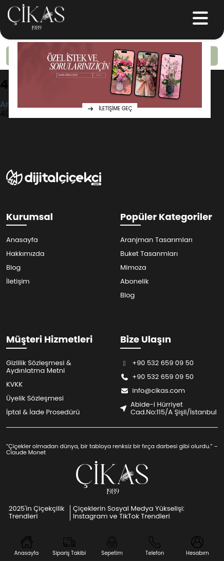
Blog (13, 267)
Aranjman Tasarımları (156, 240)
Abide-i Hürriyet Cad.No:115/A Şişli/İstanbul (168, 408)
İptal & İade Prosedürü (43, 412)
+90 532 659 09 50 (157, 363)
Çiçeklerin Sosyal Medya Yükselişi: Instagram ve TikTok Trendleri (128, 512)
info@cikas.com (152, 390)
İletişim (18, 281)
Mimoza (133, 267)
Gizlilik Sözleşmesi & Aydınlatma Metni (38, 366)
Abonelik (134, 281)
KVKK (14, 384)
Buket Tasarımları (149, 253)
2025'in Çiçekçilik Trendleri (36, 512)
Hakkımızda (25, 253)
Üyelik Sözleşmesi (35, 398)
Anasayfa (22, 240)
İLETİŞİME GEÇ (110, 108)
